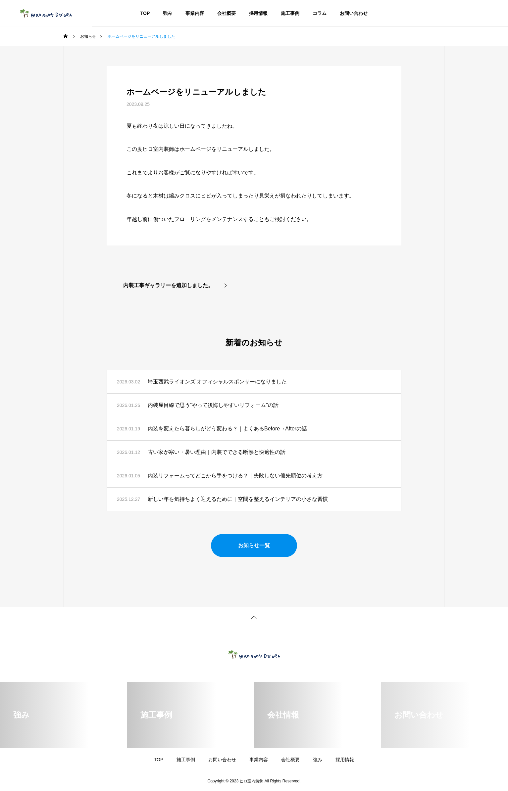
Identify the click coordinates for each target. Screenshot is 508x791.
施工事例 (290, 13)
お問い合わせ (354, 13)
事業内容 (194, 13)
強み (167, 13)
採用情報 (258, 13)
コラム (320, 13)
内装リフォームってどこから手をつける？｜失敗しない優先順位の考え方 (235, 475)
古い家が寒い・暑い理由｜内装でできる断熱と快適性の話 (216, 452)
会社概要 (226, 13)
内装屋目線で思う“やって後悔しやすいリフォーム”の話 (213, 405)
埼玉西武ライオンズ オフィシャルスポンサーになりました (217, 381)
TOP (145, 13)
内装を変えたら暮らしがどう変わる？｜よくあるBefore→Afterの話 (227, 428)
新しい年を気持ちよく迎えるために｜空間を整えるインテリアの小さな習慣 (238, 499)
